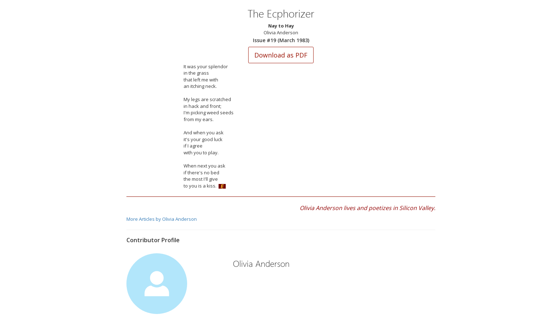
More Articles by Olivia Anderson (161, 219)
